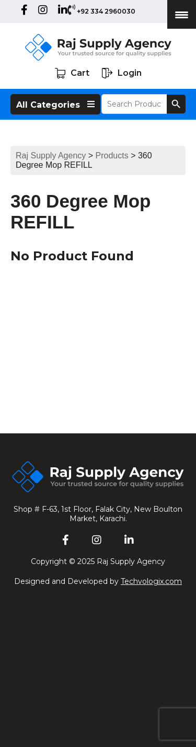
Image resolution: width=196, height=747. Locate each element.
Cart (72, 73)
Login (122, 73)
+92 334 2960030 (106, 11)
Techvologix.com (151, 581)
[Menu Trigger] (181, 14)
